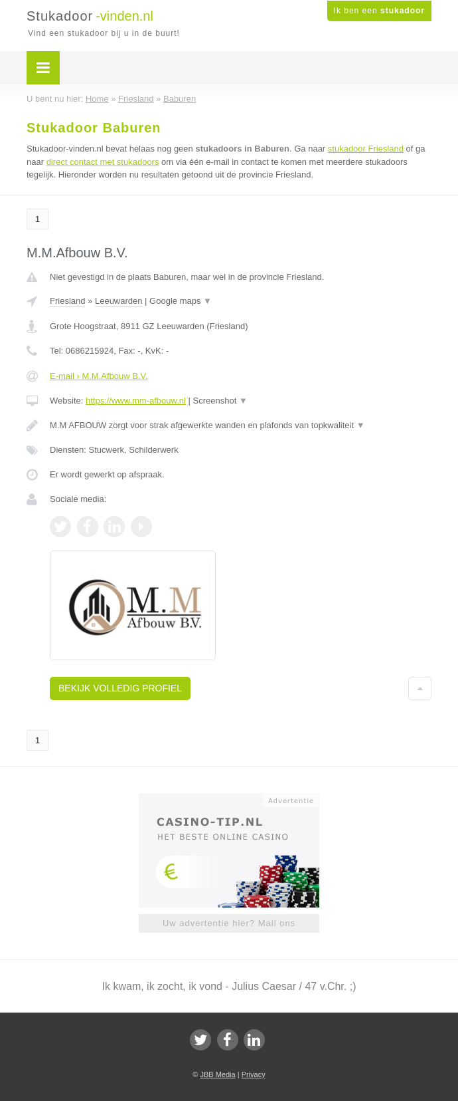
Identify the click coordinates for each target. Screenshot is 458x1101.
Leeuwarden (119, 301)
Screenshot (220, 401)
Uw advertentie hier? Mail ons (229, 923)
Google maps (180, 301)
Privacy (254, 1074)
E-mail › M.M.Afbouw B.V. (99, 376)
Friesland (67, 301)
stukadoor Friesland (366, 149)
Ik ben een (379, 10)
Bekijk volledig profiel (120, 688)
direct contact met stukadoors (102, 162)
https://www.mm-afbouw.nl (136, 401)
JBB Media (217, 1074)
